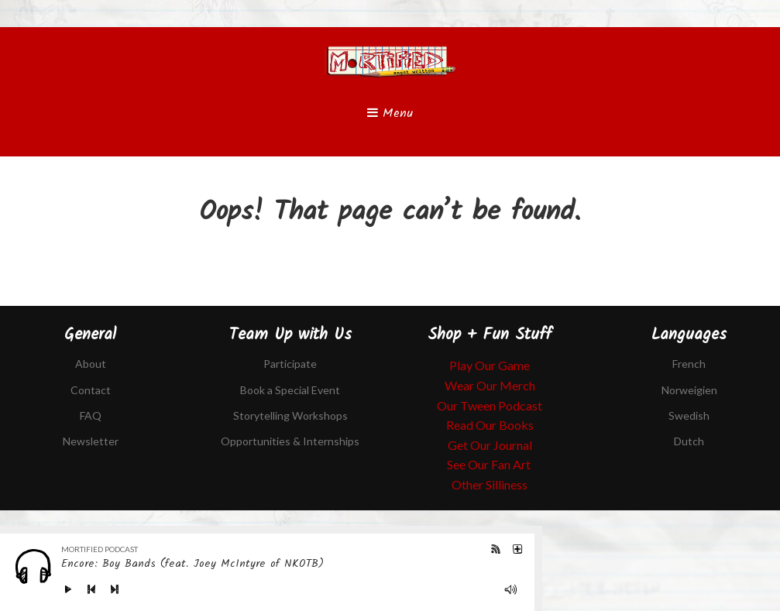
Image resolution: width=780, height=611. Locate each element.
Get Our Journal (490, 445)
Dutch (689, 441)
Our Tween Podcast (489, 405)
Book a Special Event (290, 389)
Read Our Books (490, 424)
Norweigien (689, 389)
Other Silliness (489, 484)
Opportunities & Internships (290, 441)
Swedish (689, 415)
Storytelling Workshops (290, 415)
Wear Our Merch (490, 385)
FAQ (90, 415)
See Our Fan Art (490, 464)
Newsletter (91, 441)
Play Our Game (489, 365)
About (90, 363)
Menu (390, 113)
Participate (290, 363)
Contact (90, 389)
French (689, 363)
